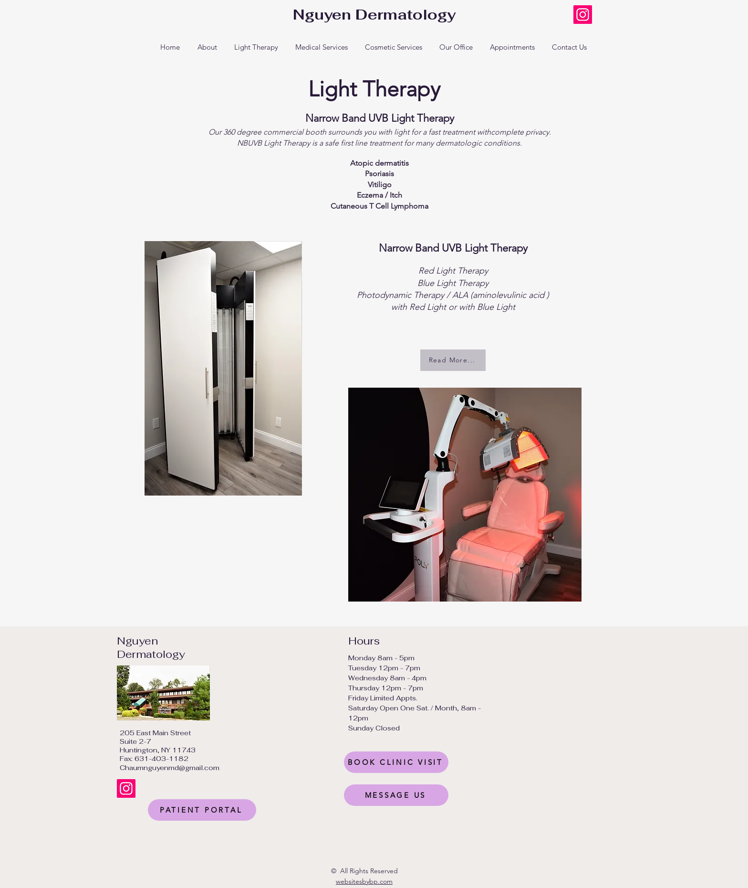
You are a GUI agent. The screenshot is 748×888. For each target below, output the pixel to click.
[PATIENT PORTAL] (202, 810)
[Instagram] (582, 14)
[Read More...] (453, 360)
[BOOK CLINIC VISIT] (396, 762)
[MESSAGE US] (396, 795)
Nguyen (137, 640)
